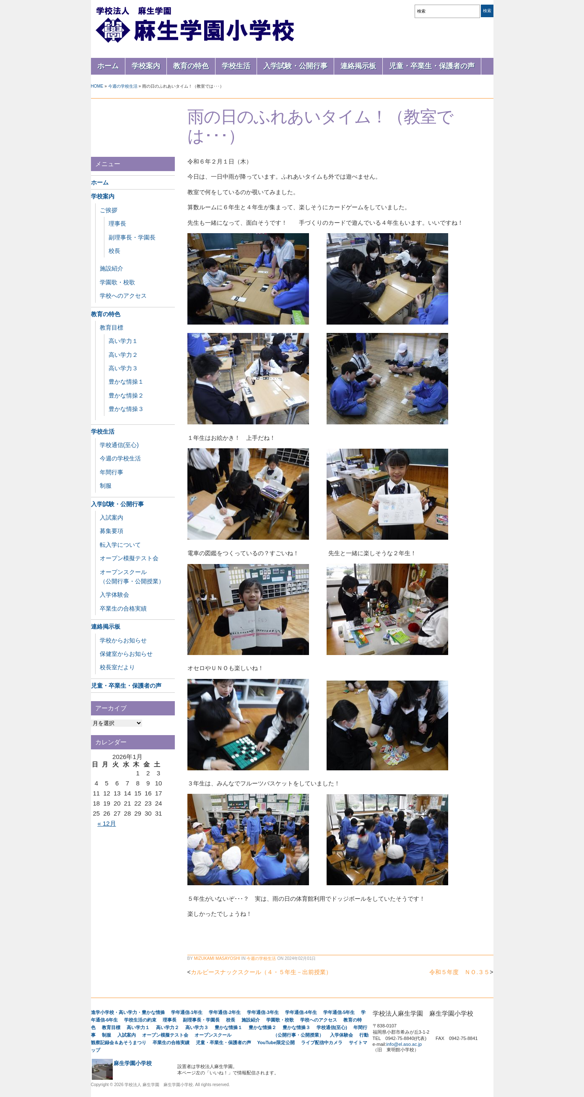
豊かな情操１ (126, 381)
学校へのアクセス (123, 295)
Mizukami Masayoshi (217, 958)
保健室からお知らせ (126, 653)
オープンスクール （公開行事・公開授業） (259, 1034)
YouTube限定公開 (276, 1042)
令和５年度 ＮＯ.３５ (459, 972)
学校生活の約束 (140, 1019)
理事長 (117, 223)
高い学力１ (123, 341)
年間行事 (111, 472)
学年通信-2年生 (225, 1012)
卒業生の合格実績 (123, 608)
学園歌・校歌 (117, 282)
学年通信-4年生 (301, 1012)
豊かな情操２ (126, 395)
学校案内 (146, 66)
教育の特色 (191, 66)
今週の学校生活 (123, 86)
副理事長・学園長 (132, 237)
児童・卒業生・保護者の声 (432, 66)
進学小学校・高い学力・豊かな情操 (128, 1012)
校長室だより (117, 667)
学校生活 (236, 66)
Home (97, 86)
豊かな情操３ (126, 409)
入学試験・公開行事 (295, 66)
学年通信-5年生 (339, 1012)
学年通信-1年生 (187, 1012)
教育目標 (111, 327)
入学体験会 (114, 594)
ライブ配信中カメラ (322, 1042)
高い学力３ (123, 368)
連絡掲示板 (358, 66)
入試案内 (111, 517)
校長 (114, 250)
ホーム (108, 66)
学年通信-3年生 (263, 1012)
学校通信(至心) (119, 445)
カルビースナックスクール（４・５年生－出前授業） (261, 972)
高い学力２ (123, 354)
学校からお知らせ (123, 640)
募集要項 (111, 531)
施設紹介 (111, 268)
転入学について (120, 544)
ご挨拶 (108, 210)
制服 (106, 485)
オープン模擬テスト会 (129, 558)
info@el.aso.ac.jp (404, 1044)
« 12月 (106, 823)
